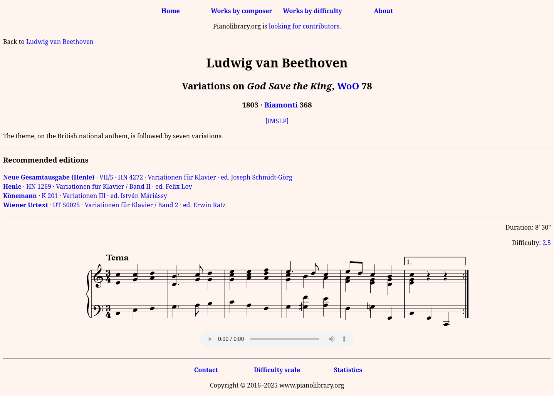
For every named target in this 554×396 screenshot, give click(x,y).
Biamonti (281, 104)
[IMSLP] (277, 121)
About (383, 11)
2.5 (546, 242)
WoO (348, 85)
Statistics (348, 370)
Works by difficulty (312, 11)
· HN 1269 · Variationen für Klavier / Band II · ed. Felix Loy (97, 186)
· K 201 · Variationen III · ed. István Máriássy (85, 195)
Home (170, 11)
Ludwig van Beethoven (60, 41)
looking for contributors (304, 26)
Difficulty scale (277, 370)
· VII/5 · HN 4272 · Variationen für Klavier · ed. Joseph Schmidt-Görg (147, 177)
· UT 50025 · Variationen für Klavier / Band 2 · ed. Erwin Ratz (114, 205)
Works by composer (241, 11)
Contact (206, 370)
